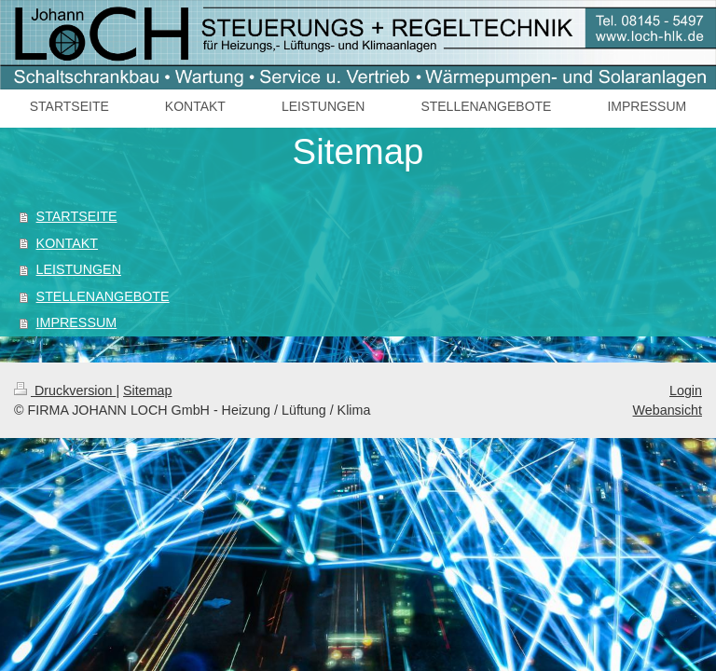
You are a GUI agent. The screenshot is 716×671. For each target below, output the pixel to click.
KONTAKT (67, 243)
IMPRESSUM (76, 322)
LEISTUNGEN (78, 269)
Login (685, 390)
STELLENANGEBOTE (103, 296)
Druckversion (65, 390)
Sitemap (147, 390)
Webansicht (667, 410)
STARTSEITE (76, 216)
